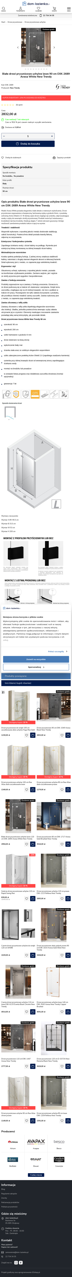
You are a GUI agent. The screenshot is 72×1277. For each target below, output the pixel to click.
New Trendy (15, 88)
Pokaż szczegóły (56, 651)
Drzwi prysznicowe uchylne (35, 22)
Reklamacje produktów (10, 1202)
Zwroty (4, 1198)
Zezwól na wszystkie (36, 659)
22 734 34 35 (10, 1256)
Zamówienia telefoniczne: (36, 16)
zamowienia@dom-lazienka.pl (17, 1252)
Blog (3, 1189)
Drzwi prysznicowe (15, 22)
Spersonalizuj (36, 667)
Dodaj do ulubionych (13, 157)
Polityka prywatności (9, 1207)
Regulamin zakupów (9, 1194)
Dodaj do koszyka (30, 143)
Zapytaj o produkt (64, 157)
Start (3, 22)
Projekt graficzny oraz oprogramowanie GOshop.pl (20, 1272)
